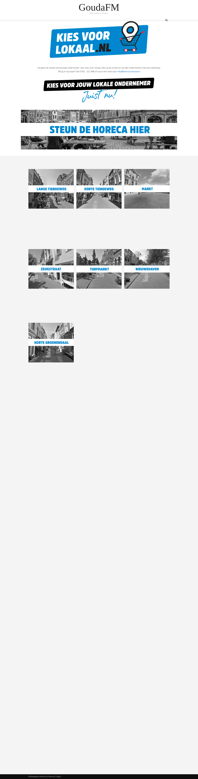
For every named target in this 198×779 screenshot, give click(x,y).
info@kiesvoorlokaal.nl (128, 71)
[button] (166, 20)
